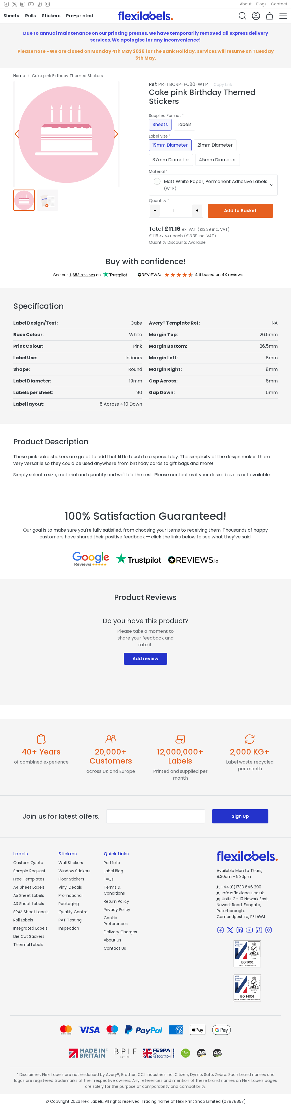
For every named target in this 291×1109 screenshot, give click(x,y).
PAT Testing (70, 920)
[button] (242, 16)
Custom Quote (28, 863)
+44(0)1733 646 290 (239, 887)
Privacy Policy (117, 909)
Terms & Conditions (114, 890)
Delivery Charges (120, 932)
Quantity (157, 200)
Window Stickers (74, 871)
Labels (184, 124)
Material (157, 171)
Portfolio (112, 863)
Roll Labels (23, 920)
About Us (112, 940)
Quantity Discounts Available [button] (177, 242)
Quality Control (73, 912)
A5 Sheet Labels (28, 895)
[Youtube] (31, 4)
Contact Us (115, 948)
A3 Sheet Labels (28, 903)
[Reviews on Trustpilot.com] (138, 558)
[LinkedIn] (23, 4)
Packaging (68, 903)
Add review (145, 658)
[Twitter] (15, 4)
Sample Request (29, 871)
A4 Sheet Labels (29, 887)
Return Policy (116, 901)
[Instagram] (47, 4)
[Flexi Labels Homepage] (145, 15)
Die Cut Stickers (28, 936)
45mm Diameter (217, 159)
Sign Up (240, 816)
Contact (279, 4)
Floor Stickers (71, 879)
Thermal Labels (28, 944)
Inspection (68, 928)
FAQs (109, 879)
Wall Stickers (70, 863)
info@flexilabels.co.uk (240, 893)
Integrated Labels (30, 928)
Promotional (70, 895)
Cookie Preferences (116, 921)
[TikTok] (39, 4)
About (246, 4)
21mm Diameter (215, 145)
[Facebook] (6, 4)
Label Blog (113, 871)
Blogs (261, 4)
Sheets (160, 124)
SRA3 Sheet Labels (31, 912)
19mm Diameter (170, 145)
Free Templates (28, 879)
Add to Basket (240, 210)
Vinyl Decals (70, 887)
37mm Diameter (171, 159)
